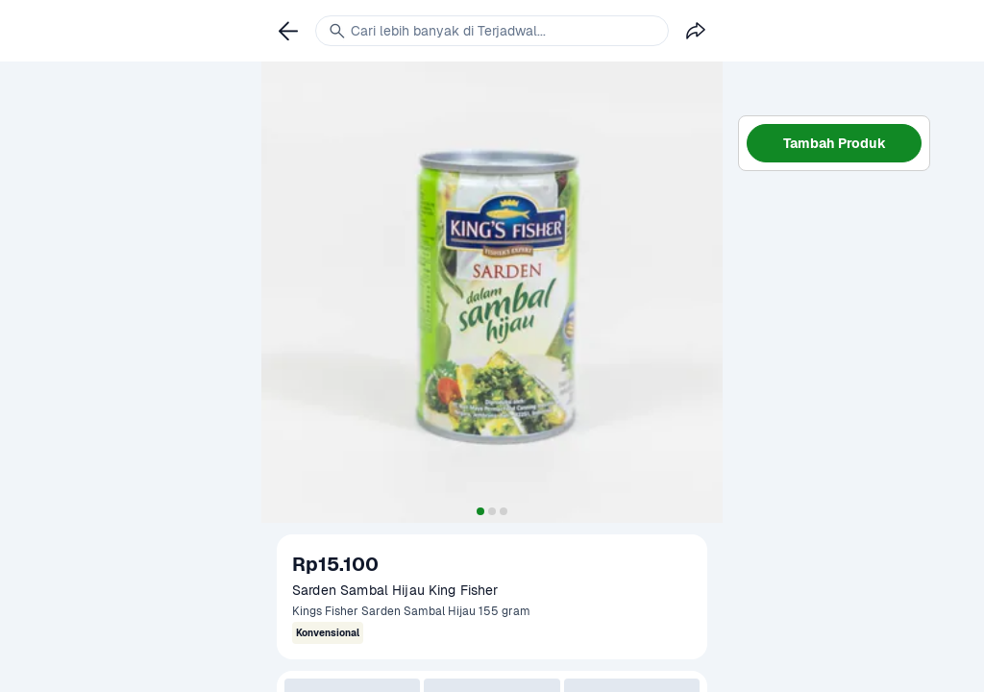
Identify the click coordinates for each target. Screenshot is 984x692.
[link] (288, 30)
